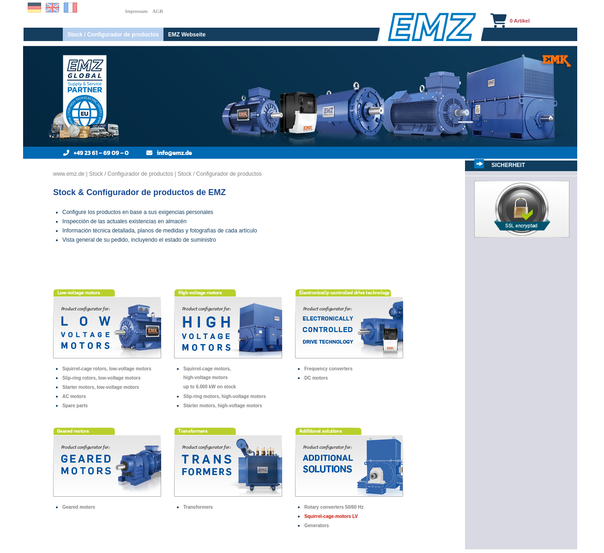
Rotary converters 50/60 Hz (333, 507)
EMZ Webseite (186, 34)
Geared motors (78, 507)
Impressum (136, 11)
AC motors (74, 396)
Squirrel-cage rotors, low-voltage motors (106, 368)
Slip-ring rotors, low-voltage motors (101, 378)
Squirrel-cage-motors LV (331, 516)
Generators (316, 525)
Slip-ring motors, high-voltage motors (224, 396)
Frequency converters (328, 368)
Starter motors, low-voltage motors (100, 387)
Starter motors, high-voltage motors (222, 405)
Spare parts (75, 405)
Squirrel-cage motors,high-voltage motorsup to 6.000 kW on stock (209, 377)
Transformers (198, 507)
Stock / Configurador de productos (113, 34)
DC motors (316, 378)
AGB (157, 11)
